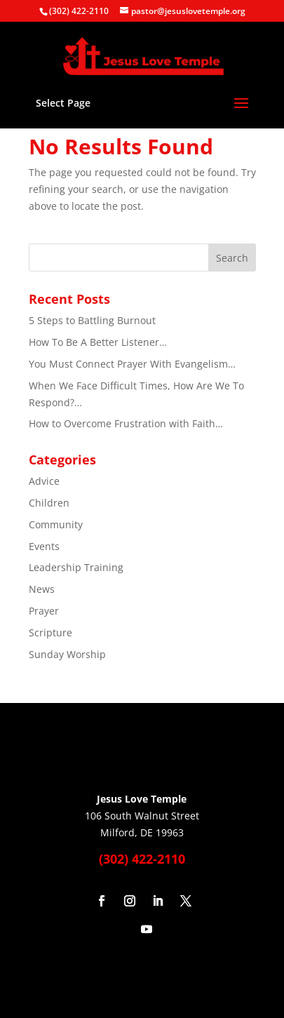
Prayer (44, 610)
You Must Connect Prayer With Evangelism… (132, 363)
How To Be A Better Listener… (98, 342)
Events (44, 546)
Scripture (50, 632)
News (42, 589)
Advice (44, 481)
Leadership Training (76, 567)
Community (56, 524)
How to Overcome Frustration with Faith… (126, 423)
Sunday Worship (67, 654)
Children (49, 502)
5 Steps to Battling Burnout (92, 320)
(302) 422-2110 (79, 11)
